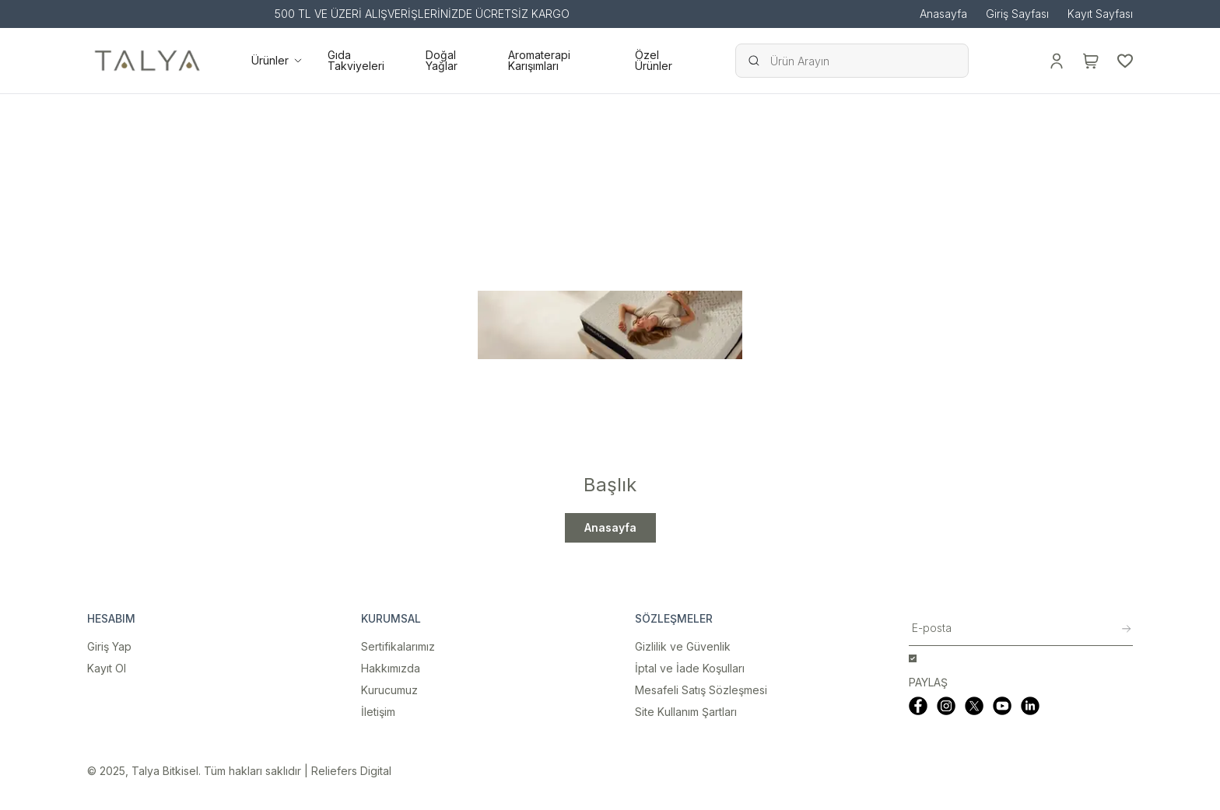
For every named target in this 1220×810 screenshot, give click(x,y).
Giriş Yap (109, 646)
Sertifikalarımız (398, 646)
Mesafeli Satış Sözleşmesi (701, 690)
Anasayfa (943, 14)
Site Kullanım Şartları (686, 711)
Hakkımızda (390, 668)
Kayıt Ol (106, 668)
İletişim (378, 711)
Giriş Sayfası (1017, 14)
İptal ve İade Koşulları (690, 668)
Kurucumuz (389, 690)
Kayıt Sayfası (1100, 14)
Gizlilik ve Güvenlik (683, 646)
